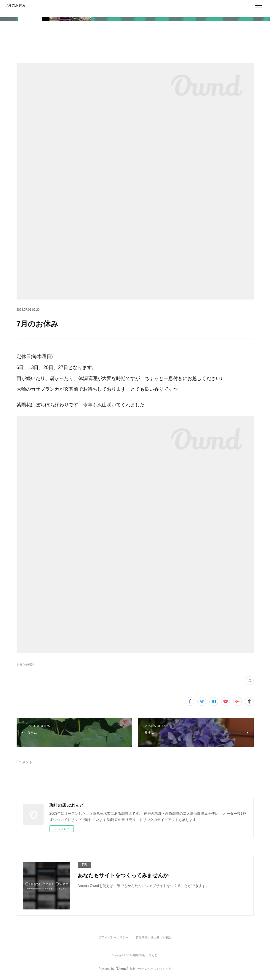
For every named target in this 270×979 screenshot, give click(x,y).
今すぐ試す (201, 10)
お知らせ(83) (25, 664)
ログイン (237, 10)
